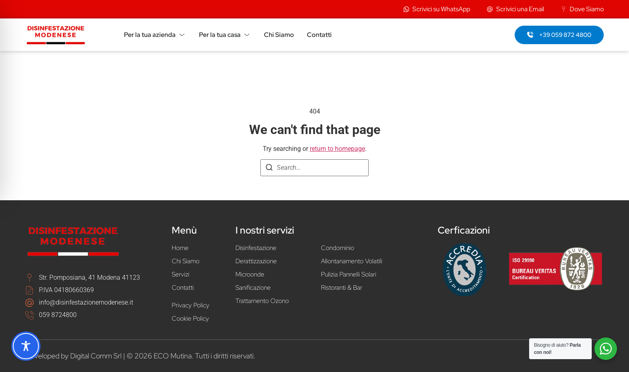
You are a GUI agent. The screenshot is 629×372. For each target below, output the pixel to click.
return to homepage (337, 148)
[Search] (269, 168)
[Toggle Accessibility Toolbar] (26, 346)
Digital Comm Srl (96, 355)
